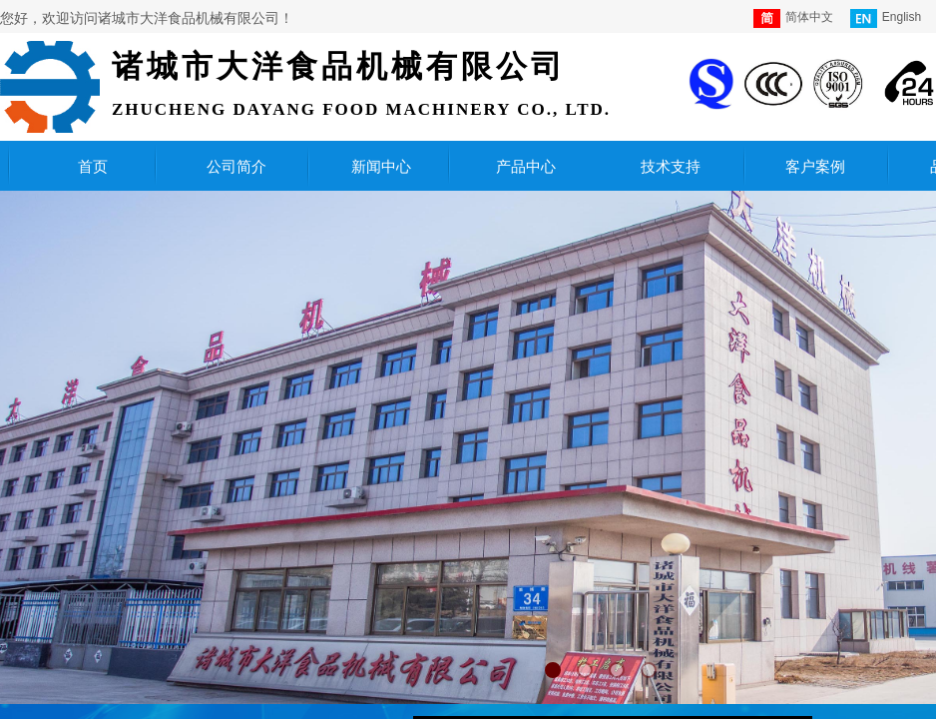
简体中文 (793, 18)
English (885, 18)
